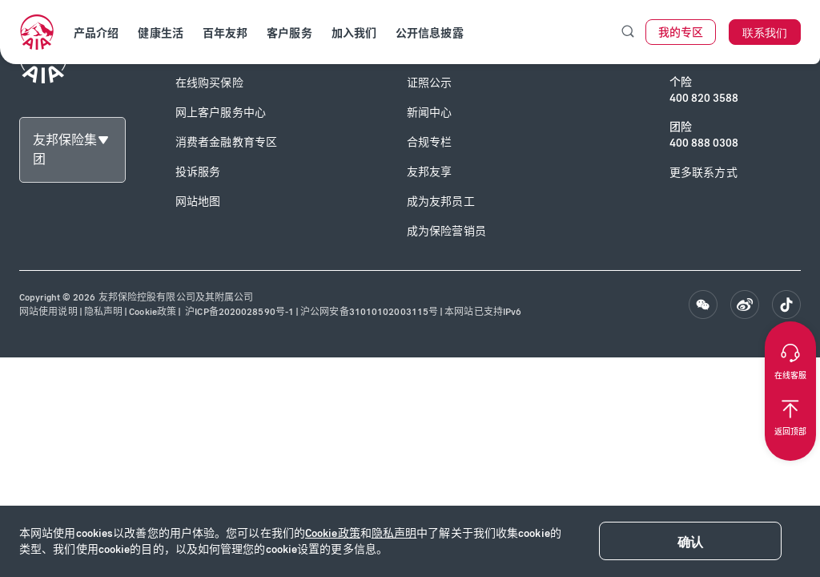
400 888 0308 (703, 143)
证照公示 (429, 83)
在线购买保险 (209, 83)
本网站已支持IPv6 (482, 311)
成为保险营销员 (446, 231)
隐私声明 (394, 533)
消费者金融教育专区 (226, 142)
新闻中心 (429, 112)
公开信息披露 (430, 33)
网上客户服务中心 (220, 112)
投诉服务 (197, 172)
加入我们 (354, 33)
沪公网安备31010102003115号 (369, 311)
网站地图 (197, 201)
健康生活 (160, 33)
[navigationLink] (36, 32)
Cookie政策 (332, 533)
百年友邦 (225, 33)
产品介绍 (96, 33)
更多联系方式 (703, 173)
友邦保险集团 (65, 149)
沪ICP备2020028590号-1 (238, 311)
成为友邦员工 (441, 201)
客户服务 (289, 33)
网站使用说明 (48, 311)
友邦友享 (429, 172)
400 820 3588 (703, 98)
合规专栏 (429, 142)
